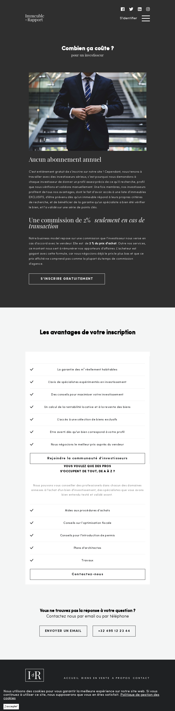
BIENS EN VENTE (95, 678)
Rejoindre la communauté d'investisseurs (87, 458)
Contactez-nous (87, 574)
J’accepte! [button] (11, 706)
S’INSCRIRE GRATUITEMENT (67, 279)
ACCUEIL (71, 678)
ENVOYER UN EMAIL (63, 631)
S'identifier (128, 18)
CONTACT (141, 678)
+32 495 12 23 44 (114, 631)
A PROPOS (121, 678)
